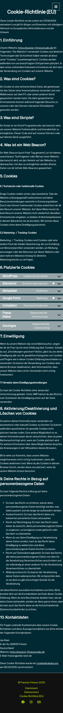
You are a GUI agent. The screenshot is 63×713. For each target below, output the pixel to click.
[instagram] (32, 701)
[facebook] (23, 701)
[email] (39, 701)
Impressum (31, 688)
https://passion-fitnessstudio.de (35, 47)
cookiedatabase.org (47, 663)
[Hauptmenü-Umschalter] (56, 6)
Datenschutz (31, 692)
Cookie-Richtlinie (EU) (32, 696)
